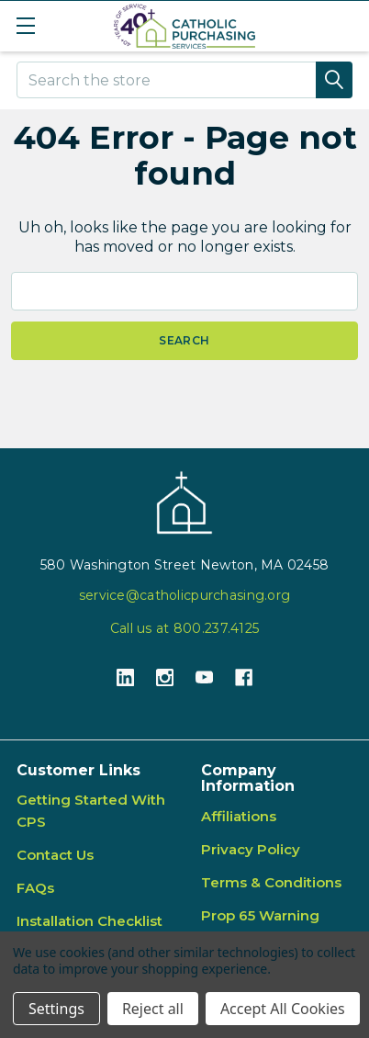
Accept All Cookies (282, 1009)
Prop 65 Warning (260, 915)
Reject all (153, 1009)
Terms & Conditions (271, 882)
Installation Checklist (89, 921)
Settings (56, 1009)
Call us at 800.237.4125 (184, 628)
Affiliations (238, 816)
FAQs (35, 888)
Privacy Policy (250, 849)
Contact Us (55, 854)
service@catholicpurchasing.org (184, 595)
